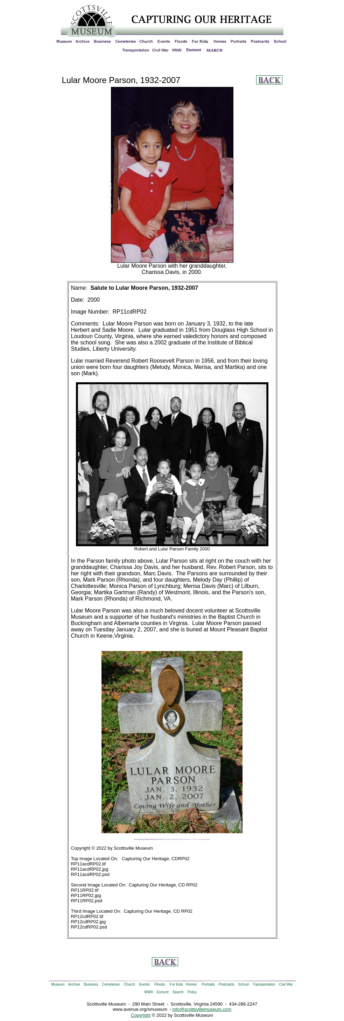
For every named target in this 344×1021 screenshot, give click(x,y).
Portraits (208, 984)
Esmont (163, 992)
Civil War (286, 984)
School (243, 984)
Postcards (226, 984)
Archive (74, 984)
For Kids (176, 984)
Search (178, 992)
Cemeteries (111, 984)
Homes (191, 984)
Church (129, 984)
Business (91, 984)
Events (144, 984)
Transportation (264, 984)
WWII (148, 992)
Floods (159, 984)
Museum (57, 984)
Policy (192, 992)
